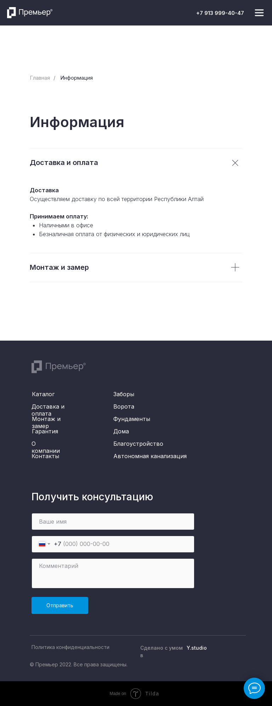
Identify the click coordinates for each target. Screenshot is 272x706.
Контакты (45, 456)
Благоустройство (138, 443)
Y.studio (197, 648)
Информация (76, 77)
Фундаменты (131, 418)
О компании (46, 447)
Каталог (43, 394)
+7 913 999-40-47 (220, 13)
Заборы (123, 394)
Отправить (59, 605)
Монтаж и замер (46, 422)
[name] (113, 521)
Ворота (123, 406)
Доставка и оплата (48, 410)
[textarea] (113, 573)
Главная (40, 77)
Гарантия (45, 431)
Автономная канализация (150, 456)
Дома (121, 431)
